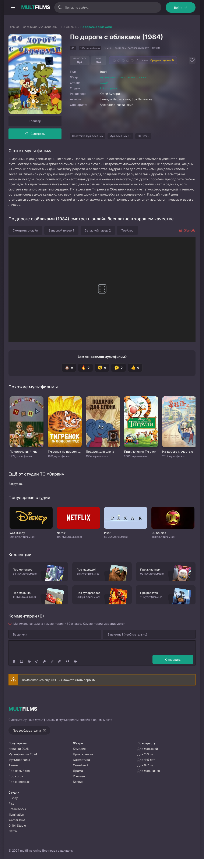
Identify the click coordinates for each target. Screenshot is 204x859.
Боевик (78, 781)
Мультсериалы (19, 759)
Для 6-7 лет (146, 765)
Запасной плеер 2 (98, 230)
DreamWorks (17, 809)
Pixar (11, 803)
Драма (78, 770)
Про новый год (19, 770)
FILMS (35, 7)
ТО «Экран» (108, 88)
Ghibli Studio (17, 825)
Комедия (79, 748)
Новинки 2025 (18, 748)
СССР (104, 82)
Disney (13, 798)
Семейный (80, 765)
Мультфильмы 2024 (22, 754)
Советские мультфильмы (87, 136)
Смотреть (38, 133)
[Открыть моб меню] (12, 7)
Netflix (13, 831)
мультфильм (109, 77)
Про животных (19, 781)
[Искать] (60, 7)
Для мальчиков (148, 770)
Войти (178, 7)
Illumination (16, 814)
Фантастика (81, 759)
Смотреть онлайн (25, 230)
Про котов (15, 776)
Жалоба (187, 230)
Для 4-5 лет (146, 759)
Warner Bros (16, 820)
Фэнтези (79, 776)
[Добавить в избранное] (192, 60)
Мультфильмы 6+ (120, 136)
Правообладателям (27, 730)
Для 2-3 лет (146, 754)
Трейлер (35, 121)
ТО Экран (143, 136)
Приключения (83, 754)
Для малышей (147, 748)
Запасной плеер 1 (61, 230)
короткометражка (132, 77)
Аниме (13, 765)
